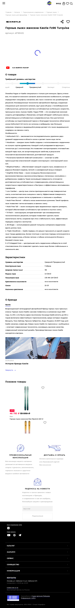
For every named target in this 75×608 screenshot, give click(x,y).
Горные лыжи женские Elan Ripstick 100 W (26, 419)
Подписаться (37, 516)
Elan (11, 416)
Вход (58, 3)
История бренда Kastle (16, 364)
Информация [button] (13, 571)
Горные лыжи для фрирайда (16, 15)
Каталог (17, 12)
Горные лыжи (51, 12)
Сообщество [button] (13, 564)
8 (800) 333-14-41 (12, 588)
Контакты (11, 578)
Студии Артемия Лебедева (41, 596)
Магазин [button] (11, 552)
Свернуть (9, 370)
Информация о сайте (28, 598)
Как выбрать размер (20, 68)
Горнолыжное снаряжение (33, 12)
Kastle (8, 305)
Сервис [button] (10, 558)
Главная (8, 12)
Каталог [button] (11, 546)
